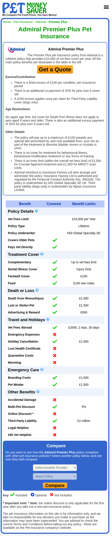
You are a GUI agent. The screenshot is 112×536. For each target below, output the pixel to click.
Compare (55, 485)
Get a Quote (55, 69)
